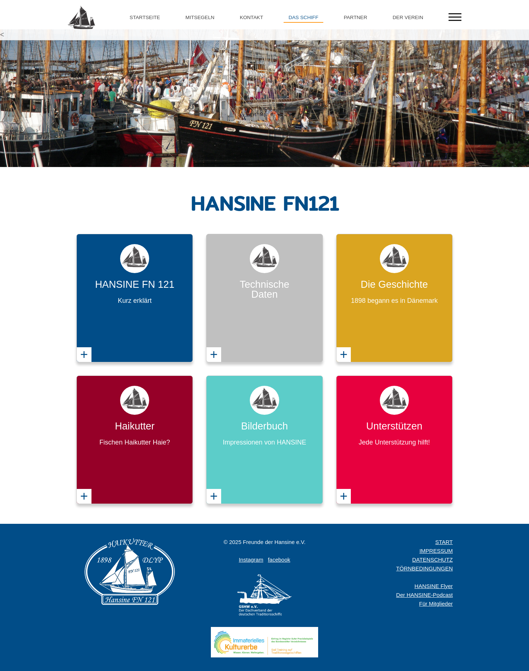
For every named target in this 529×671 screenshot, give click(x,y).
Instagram (251, 559)
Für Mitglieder (436, 604)
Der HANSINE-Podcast (424, 595)
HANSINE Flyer (433, 586)
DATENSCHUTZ (432, 559)
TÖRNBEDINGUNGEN (424, 568)
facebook (279, 559)
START (444, 542)
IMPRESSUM (436, 551)
